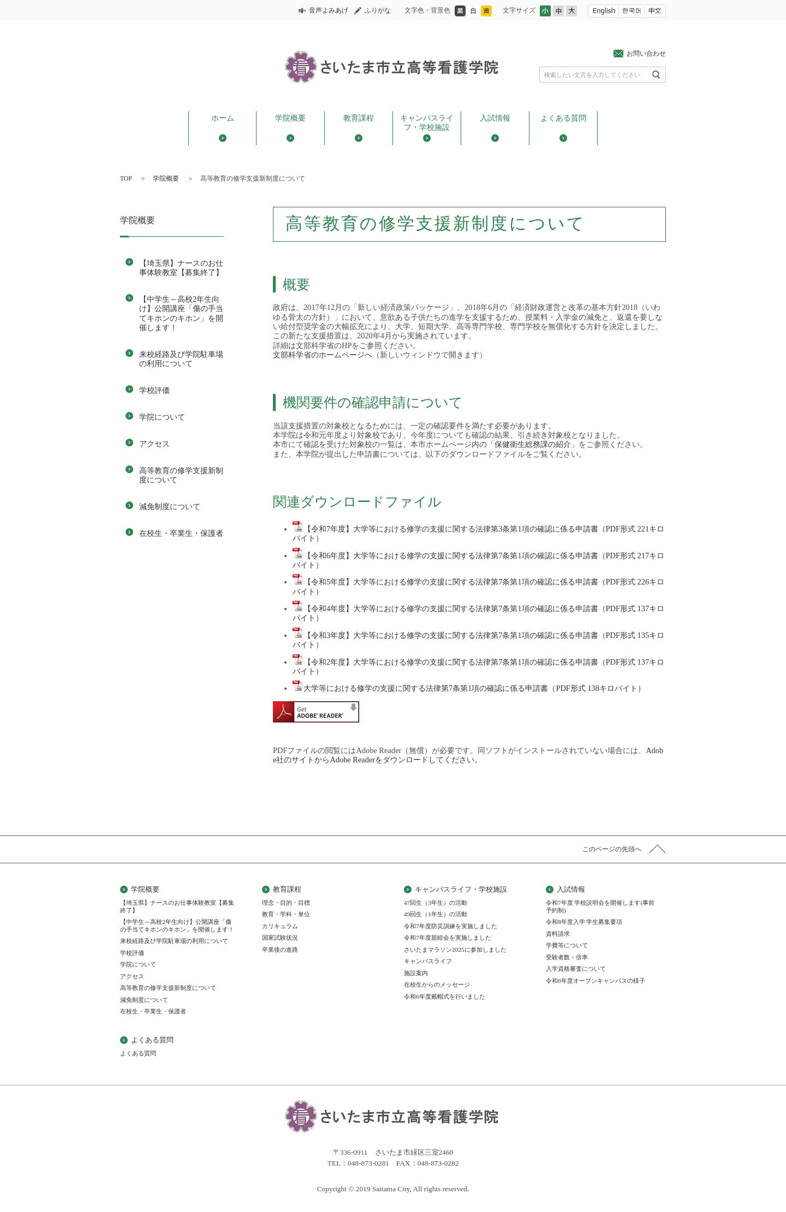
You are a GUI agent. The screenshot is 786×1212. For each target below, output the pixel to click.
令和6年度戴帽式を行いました (444, 996)
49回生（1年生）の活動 (435, 914)
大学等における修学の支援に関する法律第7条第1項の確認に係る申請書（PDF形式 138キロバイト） (469, 688)
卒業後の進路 (280, 949)
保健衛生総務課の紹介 (533, 444)
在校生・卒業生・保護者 (181, 533)
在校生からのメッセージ (437, 984)
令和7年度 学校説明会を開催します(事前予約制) (600, 906)
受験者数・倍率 (567, 957)
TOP (126, 178)
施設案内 (416, 973)
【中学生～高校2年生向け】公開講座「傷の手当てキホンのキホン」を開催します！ (181, 313)
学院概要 (290, 118)
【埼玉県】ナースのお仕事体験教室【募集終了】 (181, 268)
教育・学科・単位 (286, 914)
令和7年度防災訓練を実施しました (450, 926)
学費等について (567, 945)
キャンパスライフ (428, 961)
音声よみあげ (328, 10)
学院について (162, 417)
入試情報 (495, 118)
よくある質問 (563, 118)
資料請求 (558, 933)
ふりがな (378, 10)
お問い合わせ (646, 53)
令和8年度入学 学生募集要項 (584, 921)
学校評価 (154, 390)
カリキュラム (280, 926)
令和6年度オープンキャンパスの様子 (595, 980)
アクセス (154, 443)
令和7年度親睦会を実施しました (447, 937)
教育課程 (358, 118)
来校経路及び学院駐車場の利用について (181, 359)
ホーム (222, 118)
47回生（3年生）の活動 (435, 902)
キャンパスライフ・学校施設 (427, 123)
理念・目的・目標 (286, 902)
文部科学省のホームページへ (322, 354)
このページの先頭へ (611, 849)
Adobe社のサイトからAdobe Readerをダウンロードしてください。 (468, 755)
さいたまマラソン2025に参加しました (455, 949)
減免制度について (169, 506)
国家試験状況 (280, 937)
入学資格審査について (576, 968)
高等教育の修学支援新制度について (181, 475)
